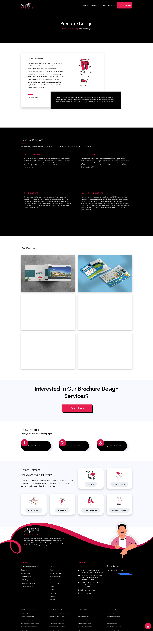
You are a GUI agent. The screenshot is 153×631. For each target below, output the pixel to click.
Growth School (54, 583)
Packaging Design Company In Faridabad (29, 613)
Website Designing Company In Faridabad (29, 609)
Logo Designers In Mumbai (112, 623)
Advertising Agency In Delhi (83, 616)
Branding (91, 484)
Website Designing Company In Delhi (85, 619)
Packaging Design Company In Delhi (85, 626)
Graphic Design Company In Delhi (84, 623)
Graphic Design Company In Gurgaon (57, 623)
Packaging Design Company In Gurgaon (57, 619)
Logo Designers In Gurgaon (55, 630)
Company (86, 5)
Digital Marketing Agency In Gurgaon (57, 616)
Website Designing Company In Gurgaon (58, 626)
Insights (111, 5)
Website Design (25, 573)
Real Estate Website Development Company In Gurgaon (61, 613)
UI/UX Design (62, 510)
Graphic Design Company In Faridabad (28, 630)
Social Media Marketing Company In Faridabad (30, 623)
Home (64, 29)
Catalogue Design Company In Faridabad (29, 626)
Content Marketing (90, 510)
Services (103, 5)
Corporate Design (73, 29)
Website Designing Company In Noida (114, 613)
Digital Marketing (33, 510)
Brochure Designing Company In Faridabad (29, 619)
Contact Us (53, 593)
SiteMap (52, 599)
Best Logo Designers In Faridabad (27, 616)
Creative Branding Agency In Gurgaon (57, 609)
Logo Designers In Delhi (82, 609)
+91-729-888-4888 (124, 5)
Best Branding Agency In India (30, 567)
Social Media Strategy (119, 510)
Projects (94, 5)
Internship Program (55, 576)
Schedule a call (76, 408)
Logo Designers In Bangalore (83, 630)
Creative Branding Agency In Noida (113, 616)
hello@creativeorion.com (88, 590)
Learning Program (55, 573)
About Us (52, 570)
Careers (52, 596)
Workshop (53, 580)
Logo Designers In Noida (111, 609)
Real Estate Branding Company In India (114, 630)
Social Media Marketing (28, 583)
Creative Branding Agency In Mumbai (114, 626)
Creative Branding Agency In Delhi (85, 613)
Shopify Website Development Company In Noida (116, 619)
